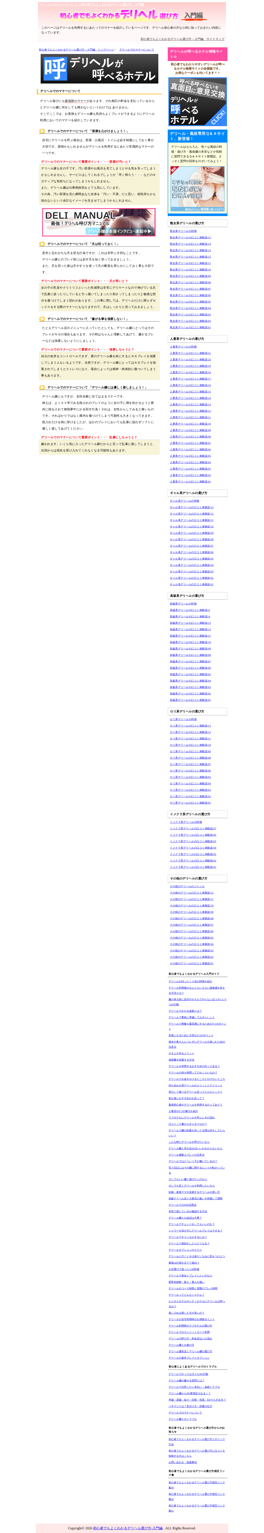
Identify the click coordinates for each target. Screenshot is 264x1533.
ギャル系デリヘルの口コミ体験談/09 (192, 532)
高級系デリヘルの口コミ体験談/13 (190, 622)
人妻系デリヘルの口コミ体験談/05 (190, 455)
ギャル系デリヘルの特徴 (184, 500)
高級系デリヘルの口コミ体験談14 (190, 616)
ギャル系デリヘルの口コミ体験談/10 (192, 526)
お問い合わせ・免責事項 (183, 1462)
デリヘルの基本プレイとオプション (189, 1357)
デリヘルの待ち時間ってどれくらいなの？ (193, 1072)
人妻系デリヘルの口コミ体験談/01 (190, 481)
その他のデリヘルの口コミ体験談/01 (192, 963)
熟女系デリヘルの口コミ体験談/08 (190, 282)
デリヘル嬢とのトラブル (183, 1419)
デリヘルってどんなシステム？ (187, 1294)
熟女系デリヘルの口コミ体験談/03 (190, 314)
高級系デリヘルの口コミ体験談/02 (190, 693)
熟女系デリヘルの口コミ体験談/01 (190, 327)
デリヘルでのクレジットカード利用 (189, 1332)
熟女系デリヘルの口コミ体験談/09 (190, 276)
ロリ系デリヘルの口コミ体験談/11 (190, 738)
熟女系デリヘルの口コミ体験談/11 (190, 263)
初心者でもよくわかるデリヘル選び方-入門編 (128, 1528)
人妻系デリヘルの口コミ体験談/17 (190, 378)
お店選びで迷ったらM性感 (184, 1269)
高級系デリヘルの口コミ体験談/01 (190, 700)
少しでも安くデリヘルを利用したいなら (192, 1185)
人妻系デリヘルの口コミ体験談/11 (190, 417)
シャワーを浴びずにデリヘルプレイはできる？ (195, 1230)
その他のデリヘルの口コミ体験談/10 (192, 905)
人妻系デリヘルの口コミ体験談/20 (190, 359)
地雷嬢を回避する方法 (181, 1059)
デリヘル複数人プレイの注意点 (187, 1154)
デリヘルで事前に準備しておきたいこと (192, 1017)
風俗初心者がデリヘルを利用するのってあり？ (195, 1104)
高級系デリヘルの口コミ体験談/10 (190, 642)
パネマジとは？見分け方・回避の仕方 (190, 1406)
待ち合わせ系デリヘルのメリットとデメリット (195, 1085)
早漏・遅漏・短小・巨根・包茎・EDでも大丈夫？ (197, 1399)
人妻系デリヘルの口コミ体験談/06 (190, 449)
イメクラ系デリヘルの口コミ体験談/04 (193, 847)
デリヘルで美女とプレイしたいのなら (190, 1275)
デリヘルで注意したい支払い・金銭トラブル (194, 1386)
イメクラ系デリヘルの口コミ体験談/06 (193, 834)
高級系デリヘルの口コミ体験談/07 (190, 661)
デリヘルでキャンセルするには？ (188, 1237)
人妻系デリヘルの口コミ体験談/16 (190, 385)
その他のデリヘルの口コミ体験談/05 (192, 937)
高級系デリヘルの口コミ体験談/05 (190, 674)
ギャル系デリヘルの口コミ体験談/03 (192, 571)
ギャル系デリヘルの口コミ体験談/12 (192, 513)
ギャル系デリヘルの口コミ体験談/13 (192, 507)
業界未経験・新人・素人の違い (187, 1282)
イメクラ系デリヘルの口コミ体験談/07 (193, 828)
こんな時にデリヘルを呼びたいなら (189, 1141)
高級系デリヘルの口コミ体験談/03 (190, 687)
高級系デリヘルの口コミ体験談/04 (190, 680)
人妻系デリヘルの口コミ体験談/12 (190, 410)
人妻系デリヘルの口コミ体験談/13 (190, 404)
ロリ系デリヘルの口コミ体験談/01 (190, 802)
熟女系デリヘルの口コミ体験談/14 (190, 243)
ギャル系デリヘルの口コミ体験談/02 (192, 577)
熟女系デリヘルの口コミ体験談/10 (190, 269)
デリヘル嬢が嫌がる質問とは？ (187, 1380)
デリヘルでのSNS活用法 (182, 1204)
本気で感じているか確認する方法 (188, 1211)
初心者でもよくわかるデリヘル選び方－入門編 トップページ (76, 49)
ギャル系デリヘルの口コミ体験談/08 (192, 539)
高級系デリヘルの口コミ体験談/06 (190, 667)
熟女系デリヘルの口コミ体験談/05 (190, 301)
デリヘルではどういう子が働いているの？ (193, 1161)
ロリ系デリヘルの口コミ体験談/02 (190, 796)
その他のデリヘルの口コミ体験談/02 (192, 956)
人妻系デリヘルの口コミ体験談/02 (190, 475)
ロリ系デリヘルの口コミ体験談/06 (190, 770)
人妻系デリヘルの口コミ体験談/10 (190, 423)
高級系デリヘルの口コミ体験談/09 (190, 648)
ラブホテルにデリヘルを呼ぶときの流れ (192, 1117)
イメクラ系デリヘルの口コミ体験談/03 (193, 854)
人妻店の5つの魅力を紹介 (183, 1111)
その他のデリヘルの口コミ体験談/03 (192, 950)
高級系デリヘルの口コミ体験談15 (190, 610)
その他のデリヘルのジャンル (187, 886)
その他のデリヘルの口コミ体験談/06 (192, 931)
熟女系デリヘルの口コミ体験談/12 (190, 256)
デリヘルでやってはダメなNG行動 (188, 1374)
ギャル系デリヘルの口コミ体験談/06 (192, 552)
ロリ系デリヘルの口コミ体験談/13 (190, 725)
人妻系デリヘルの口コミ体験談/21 (190, 353)
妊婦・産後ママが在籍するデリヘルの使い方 (194, 1192)
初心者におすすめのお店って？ (187, 1098)
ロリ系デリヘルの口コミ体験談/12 (190, 732)
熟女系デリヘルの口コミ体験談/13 (190, 250)
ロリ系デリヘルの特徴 (183, 719)
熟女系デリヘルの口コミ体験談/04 (190, 308)
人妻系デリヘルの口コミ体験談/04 (190, 462)
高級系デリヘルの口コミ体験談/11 (190, 635)
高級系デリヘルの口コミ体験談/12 (190, 629)
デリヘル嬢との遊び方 (181, 1344)
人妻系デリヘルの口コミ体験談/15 (190, 391)
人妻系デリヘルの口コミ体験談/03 (190, 468)
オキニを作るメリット (181, 1053)
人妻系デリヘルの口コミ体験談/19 (190, 365)
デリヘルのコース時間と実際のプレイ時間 (193, 1288)
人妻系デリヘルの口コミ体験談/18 (190, 372)
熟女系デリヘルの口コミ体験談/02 (190, 320)
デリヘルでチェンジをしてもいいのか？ (192, 1224)
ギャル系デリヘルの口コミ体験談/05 (192, 558)
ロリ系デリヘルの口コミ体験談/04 (190, 783)
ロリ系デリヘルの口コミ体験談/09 (190, 751)
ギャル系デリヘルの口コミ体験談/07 (192, 545)
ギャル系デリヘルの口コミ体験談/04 (192, 565)
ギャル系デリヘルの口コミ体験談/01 (192, 584)
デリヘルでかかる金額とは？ (185, 1010)
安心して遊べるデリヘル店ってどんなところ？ (195, 1091)
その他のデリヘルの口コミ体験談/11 (192, 899)
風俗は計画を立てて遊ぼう (184, 1262)
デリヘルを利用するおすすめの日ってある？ (194, 1066)
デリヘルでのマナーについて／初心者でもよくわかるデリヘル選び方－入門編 (91, 4)
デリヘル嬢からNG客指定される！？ (190, 1393)
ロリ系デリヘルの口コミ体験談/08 (190, 757)
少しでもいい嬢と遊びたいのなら (188, 1179)
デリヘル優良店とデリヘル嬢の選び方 (190, 1351)
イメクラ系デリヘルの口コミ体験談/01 (193, 867)
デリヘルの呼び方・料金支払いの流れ (190, 1338)
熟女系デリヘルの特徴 (183, 231)
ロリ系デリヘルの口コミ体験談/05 (190, 777)
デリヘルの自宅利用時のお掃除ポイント (192, 1319)
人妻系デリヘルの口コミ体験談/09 (190, 430)
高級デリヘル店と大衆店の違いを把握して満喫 (195, 1198)
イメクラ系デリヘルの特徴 (186, 822)
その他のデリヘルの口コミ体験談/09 (192, 912)
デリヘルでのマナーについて (136, 49)
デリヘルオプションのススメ (185, 1249)
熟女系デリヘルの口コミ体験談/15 (190, 237)
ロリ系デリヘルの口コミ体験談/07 (190, 764)
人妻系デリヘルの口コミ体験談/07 (190, 443)
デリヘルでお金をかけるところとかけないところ (197, 1079)
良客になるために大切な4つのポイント (191, 1035)
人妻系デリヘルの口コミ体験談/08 (190, 436)
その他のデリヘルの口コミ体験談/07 (192, 924)
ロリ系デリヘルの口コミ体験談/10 (190, 744)
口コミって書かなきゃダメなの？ (188, 1124)
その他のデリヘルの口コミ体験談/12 (192, 892)
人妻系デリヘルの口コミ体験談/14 (190, 398)
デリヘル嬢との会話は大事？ (185, 1217)
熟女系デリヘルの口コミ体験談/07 (190, 288)
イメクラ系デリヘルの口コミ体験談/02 (193, 860)
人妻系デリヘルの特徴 (183, 346)
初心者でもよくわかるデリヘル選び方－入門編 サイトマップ (182, 39)
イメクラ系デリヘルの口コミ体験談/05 (193, 841)
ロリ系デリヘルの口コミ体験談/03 (190, 789)
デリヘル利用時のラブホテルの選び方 (190, 1325)
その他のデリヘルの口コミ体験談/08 (192, 918)
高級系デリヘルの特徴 (183, 603)
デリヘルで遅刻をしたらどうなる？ (189, 1243)
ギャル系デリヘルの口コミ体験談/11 (192, 520)
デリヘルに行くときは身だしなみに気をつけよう (197, 1256)
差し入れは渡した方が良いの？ (187, 1312)
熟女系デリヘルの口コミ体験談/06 (190, 295)
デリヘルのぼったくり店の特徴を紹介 (190, 981)
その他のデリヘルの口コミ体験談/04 (192, 944)
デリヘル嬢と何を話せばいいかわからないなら (195, 1148)
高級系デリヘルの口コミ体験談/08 (190, 655)
